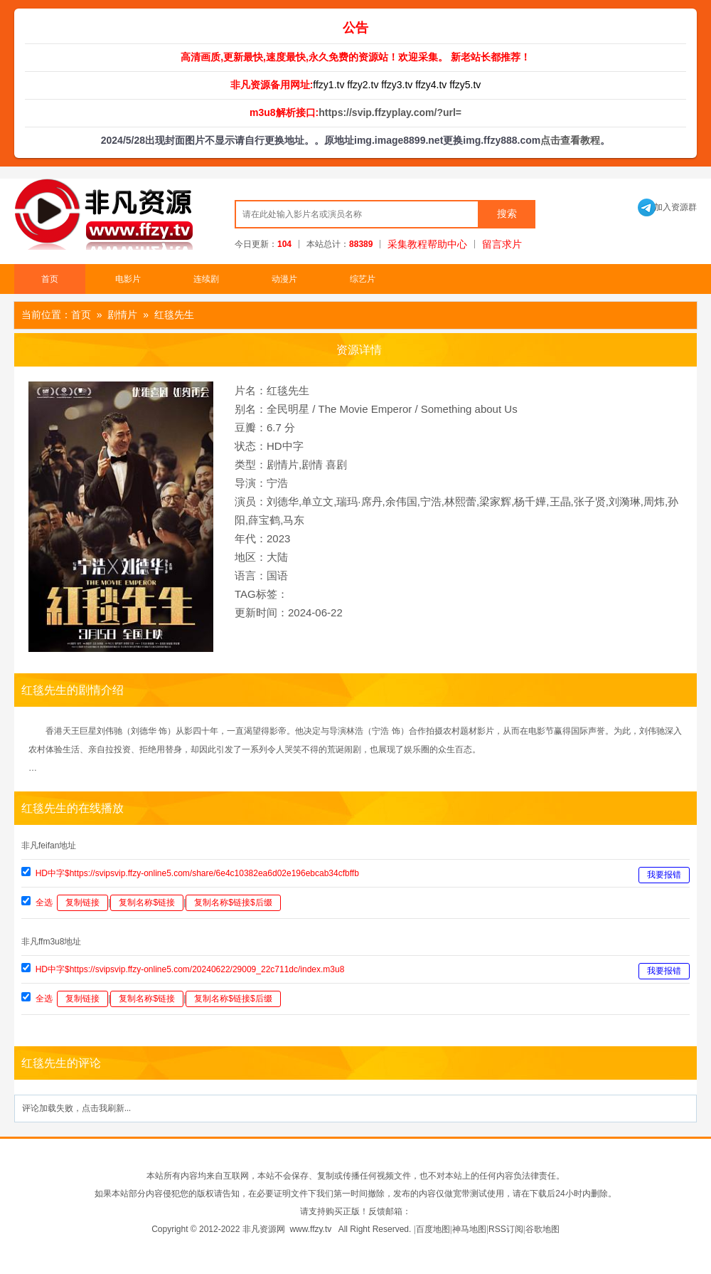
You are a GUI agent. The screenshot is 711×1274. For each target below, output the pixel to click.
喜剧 (336, 464)
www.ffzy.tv (310, 1229)
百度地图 (433, 1229)
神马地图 (469, 1229)
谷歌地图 (542, 1229)
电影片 (128, 279)
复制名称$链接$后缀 (233, 902)
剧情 (312, 464)
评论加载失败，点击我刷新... (76, 1108)
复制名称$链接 (147, 902)
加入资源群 (667, 207)
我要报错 (664, 875)
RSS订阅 (505, 1229)
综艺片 (362, 279)
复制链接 (82, 902)
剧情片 (122, 314)
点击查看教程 (570, 140)
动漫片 (284, 279)
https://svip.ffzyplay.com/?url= (390, 112)
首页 (49, 279)
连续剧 (206, 279)
